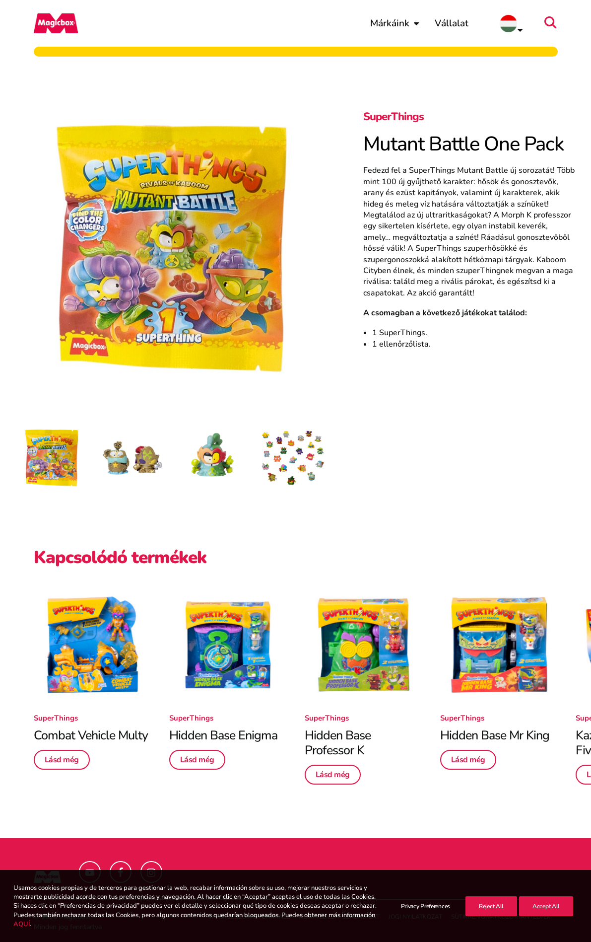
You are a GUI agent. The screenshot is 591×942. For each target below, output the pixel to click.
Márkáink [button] (394, 23)
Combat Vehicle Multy (91, 735)
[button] (553, 23)
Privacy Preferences (425, 906)
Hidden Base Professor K (338, 743)
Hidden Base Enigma (223, 735)
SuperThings (393, 116)
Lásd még (62, 759)
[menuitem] (394, 23)
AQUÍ (21, 924)
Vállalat (451, 23)
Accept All (546, 906)
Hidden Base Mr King (494, 735)
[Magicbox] (56, 23)
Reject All (491, 906)
